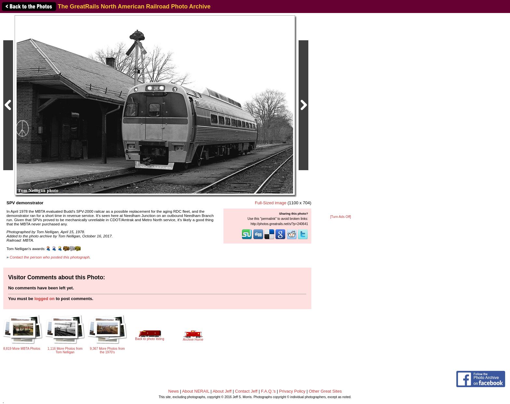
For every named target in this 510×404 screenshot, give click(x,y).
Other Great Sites (325, 391)
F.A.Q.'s (268, 391)
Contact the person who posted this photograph (50, 257)
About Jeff (222, 391)
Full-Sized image (271, 202)
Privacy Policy (292, 391)
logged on (44, 298)
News (173, 391)
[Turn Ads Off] (340, 217)
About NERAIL (195, 391)
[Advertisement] (341, 114)
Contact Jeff (246, 391)
